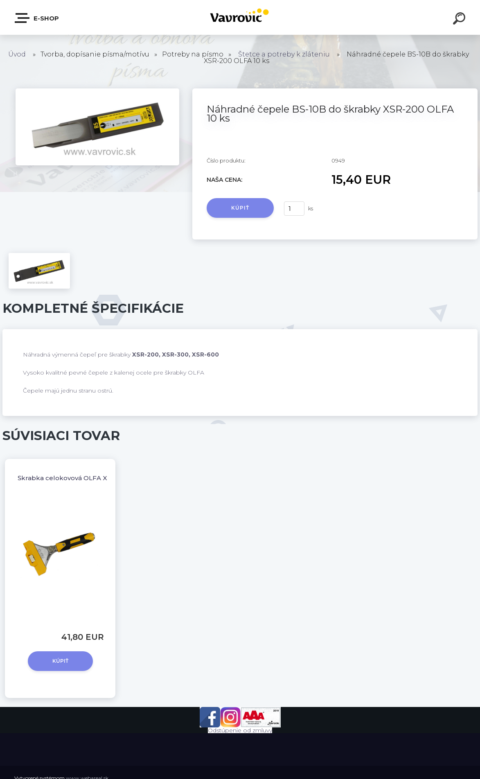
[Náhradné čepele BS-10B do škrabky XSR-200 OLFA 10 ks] (97, 91)
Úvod (17, 54)
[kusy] (294, 208)
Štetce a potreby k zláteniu (284, 54)
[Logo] (240, 17)
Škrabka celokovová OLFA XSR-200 (74, 478)
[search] (460, 19)
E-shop (37, 18)
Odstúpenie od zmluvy (240, 730)
